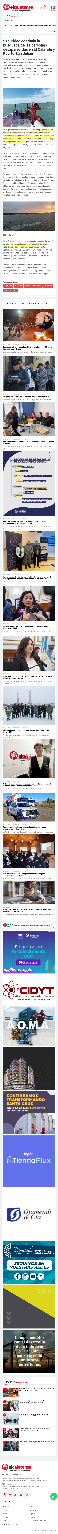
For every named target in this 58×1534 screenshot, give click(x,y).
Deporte (32, 1514)
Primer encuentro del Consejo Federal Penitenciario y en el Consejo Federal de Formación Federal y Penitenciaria (27, 578)
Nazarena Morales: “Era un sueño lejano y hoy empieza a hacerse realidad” (25, 627)
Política (32, 1507)
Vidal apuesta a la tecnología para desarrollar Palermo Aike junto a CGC (27, 731)
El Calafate (48, 286)
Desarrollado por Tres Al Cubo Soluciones (44, 1530)
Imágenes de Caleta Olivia (10, 1524)
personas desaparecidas (33, 286)
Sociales (5, 1514)
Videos (4, 1521)
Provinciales (6, 1517)
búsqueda (18, 286)
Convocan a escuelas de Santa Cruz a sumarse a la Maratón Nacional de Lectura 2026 (27, 911)
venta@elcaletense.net (36, 1486)
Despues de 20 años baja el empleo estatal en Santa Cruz (26, 397)
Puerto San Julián (10, 290)
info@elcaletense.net (13, 1486)
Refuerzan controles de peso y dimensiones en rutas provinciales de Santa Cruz (24, 828)
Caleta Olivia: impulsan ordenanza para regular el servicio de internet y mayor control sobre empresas (27, 785)
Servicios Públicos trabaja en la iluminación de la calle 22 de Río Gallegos (28, 443)
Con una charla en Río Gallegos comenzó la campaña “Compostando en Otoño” (24, 875)
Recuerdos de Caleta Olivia (38, 1521)
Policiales (5, 1510)
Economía (33, 1510)
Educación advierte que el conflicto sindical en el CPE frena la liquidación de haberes (27, 348)
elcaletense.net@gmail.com (29, 1478)
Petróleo (32, 1517)
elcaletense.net (12, 1484)
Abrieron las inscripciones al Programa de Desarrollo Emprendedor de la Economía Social (24, 522)
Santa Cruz (8, 286)
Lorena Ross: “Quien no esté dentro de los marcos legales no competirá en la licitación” (27, 677)
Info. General (6, 1507)
